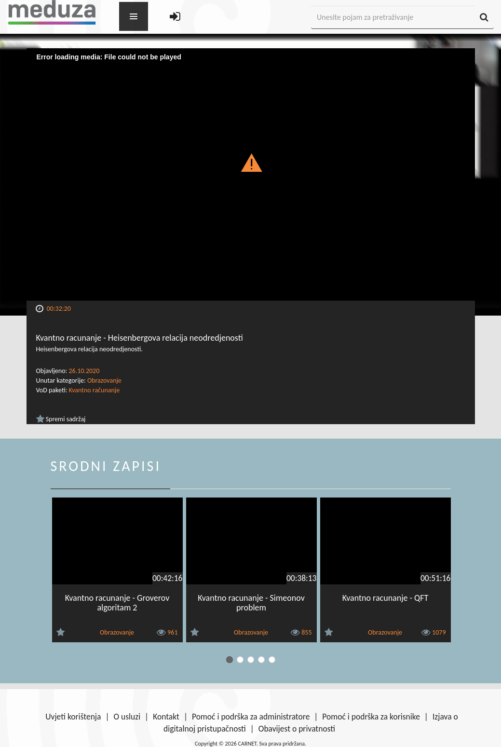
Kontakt (166, 716)
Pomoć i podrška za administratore (251, 716)
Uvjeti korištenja (73, 716)
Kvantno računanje (94, 390)
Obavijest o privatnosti (296, 728)
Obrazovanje (104, 380)
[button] (250, 162)
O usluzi (126, 716)
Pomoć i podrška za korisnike (371, 716)
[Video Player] (251, 174)
